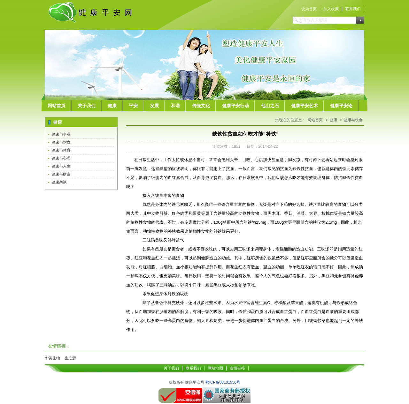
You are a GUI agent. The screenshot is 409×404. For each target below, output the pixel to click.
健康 (112, 105)
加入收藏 (331, 9)
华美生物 (52, 358)
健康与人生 (61, 166)
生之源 (70, 358)
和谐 (175, 105)
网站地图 (215, 368)
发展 (154, 105)
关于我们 (87, 105)
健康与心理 (61, 158)
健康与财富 (61, 174)
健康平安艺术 (304, 105)
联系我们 (353, 9)
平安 (133, 105)
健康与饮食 (61, 142)
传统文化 (201, 105)
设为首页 (309, 9)
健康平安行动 (235, 105)
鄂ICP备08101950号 (222, 382)
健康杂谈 (59, 182)
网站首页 (57, 105)
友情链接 (237, 368)
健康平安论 (341, 105)
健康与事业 (61, 134)
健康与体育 (61, 150)
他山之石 (270, 105)
